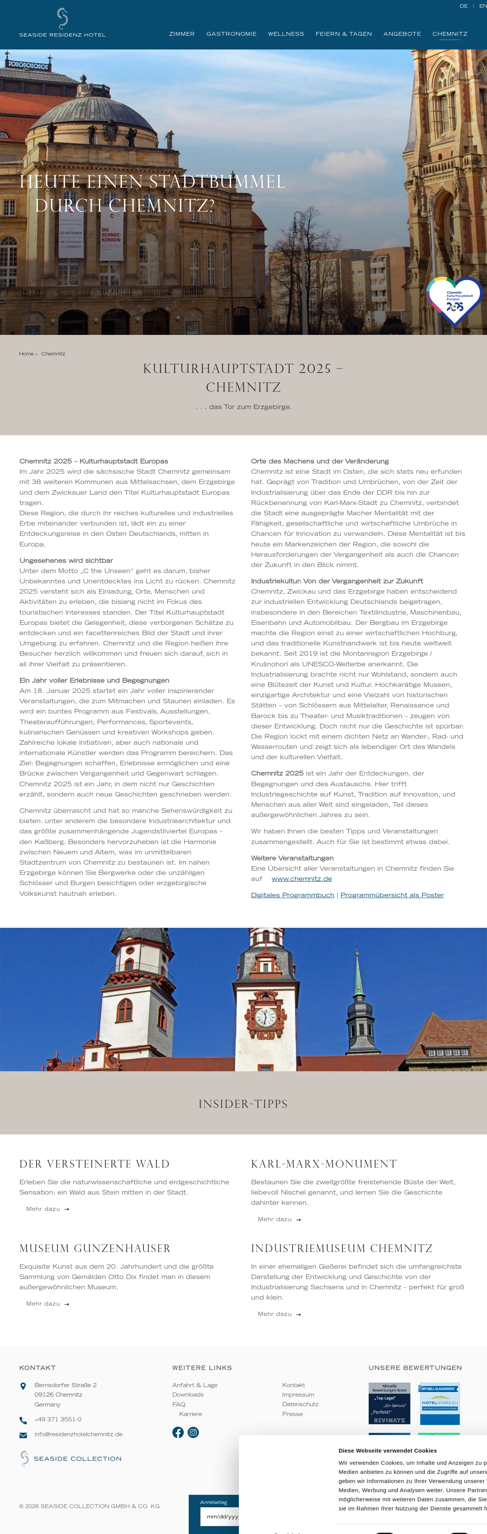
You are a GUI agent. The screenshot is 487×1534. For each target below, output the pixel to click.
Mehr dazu (43, 1209)
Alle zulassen (423, 1433)
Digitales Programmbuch (292, 895)
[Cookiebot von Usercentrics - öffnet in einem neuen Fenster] (49, 1519)
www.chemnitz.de (302, 879)
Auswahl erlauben (423, 1456)
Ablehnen (423, 1479)
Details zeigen (404, 1519)
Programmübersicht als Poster (392, 895)
